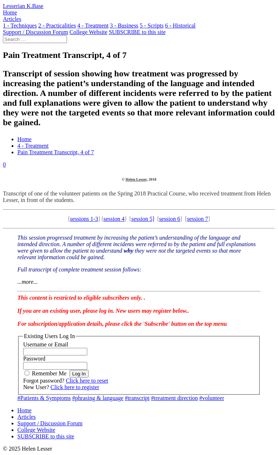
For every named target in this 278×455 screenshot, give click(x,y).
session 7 (197, 219)
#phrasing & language (97, 398)
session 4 (114, 219)
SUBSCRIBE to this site (45, 436)
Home (24, 139)
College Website (36, 430)
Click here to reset (87, 381)
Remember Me (49, 373)
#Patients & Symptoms (44, 398)
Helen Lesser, (137, 179)
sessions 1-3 (84, 219)
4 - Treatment (33, 146)
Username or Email (45, 344)
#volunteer (211, 398)
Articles (26, 417)
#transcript (137, 398)
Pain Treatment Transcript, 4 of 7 (55, 152)
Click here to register (75, 387)
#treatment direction (174, 398)
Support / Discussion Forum (50, 423)
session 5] (143, 219)
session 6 (169, 219)
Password (34, 358)
